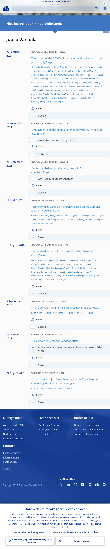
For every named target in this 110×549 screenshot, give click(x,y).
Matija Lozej (71, 272)
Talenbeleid (45, 434)
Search (96, 8)
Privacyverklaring (48, 429)
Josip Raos (74, 98)
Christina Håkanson (54, 268)
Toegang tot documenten (87, 434)
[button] (105, 3)
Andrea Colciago (38, 75)
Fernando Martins (66, 82)
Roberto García (63, 215)
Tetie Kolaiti (56, 98)
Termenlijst (9, 429)
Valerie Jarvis (38, 78)
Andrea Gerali (62, 260)
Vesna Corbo (72, 264)
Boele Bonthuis (58, 313)
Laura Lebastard (87, 78)
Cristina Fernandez (39, 215)
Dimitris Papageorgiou (75, 275)
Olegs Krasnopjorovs (62, 78)
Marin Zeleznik (53, 279)
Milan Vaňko (52, 101)
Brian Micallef (51, 275)
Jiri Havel (76, 94)
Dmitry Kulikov (51, 272)
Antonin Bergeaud (41, 71)
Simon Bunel (83, 71)
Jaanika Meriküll (40, 86)
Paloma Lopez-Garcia (40, 82)
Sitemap (8, 469)
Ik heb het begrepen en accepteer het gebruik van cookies (32, 540)
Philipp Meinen (89, 82)
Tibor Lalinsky (37, 67)
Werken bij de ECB (13, 425)
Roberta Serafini (82, 86)
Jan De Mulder (60, 75)
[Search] (53, 8)
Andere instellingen (13, 438)
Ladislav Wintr (39, 223)
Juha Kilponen (37, 388)
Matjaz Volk (71, 90)
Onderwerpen (10, 434)
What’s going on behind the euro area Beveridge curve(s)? (65, 307)
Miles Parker (61, 86)
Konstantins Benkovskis (85, 67)
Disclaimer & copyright (51, 425)
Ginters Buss (52, 264)
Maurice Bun (63, 71)
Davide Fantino (57, 94)
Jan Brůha (80, 260)
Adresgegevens (11, 457)
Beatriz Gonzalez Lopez (85, 75)
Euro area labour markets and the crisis (54, 341)
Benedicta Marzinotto (42, 219)
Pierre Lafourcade (39, 260)
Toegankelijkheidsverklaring (89, 429)
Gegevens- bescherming (87, 425)
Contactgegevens (12, 452)
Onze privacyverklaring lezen (29, 532)
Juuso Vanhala (51, 90)
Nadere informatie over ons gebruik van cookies (74, 532)
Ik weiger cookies (82, 541)
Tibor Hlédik (77, 268)
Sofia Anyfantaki (59, 67)
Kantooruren (10, 461)
